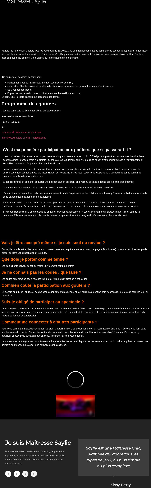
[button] (9, 26)
